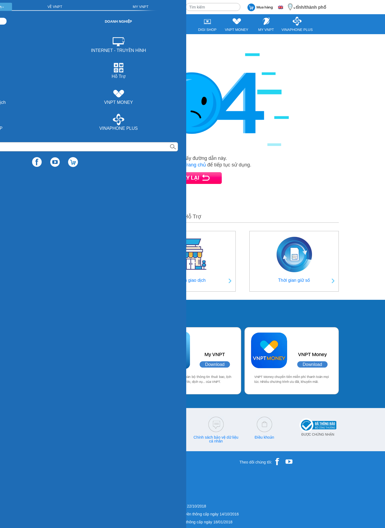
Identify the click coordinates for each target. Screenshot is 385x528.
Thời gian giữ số (294, 280)
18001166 (79, 437)
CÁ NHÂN (110, 7)
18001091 (59, 437)
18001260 (70, 441)
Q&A (168, 437)
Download (112, 364)
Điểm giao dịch (191, 280)
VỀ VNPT (171, 7)
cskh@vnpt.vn (119, 437)
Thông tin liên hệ (91, 280)
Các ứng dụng (69, 312)
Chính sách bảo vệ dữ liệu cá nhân (216, 439)
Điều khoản (264, 437)
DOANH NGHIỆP (141, 7)
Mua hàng (260, 7)
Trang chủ (195, 165)
